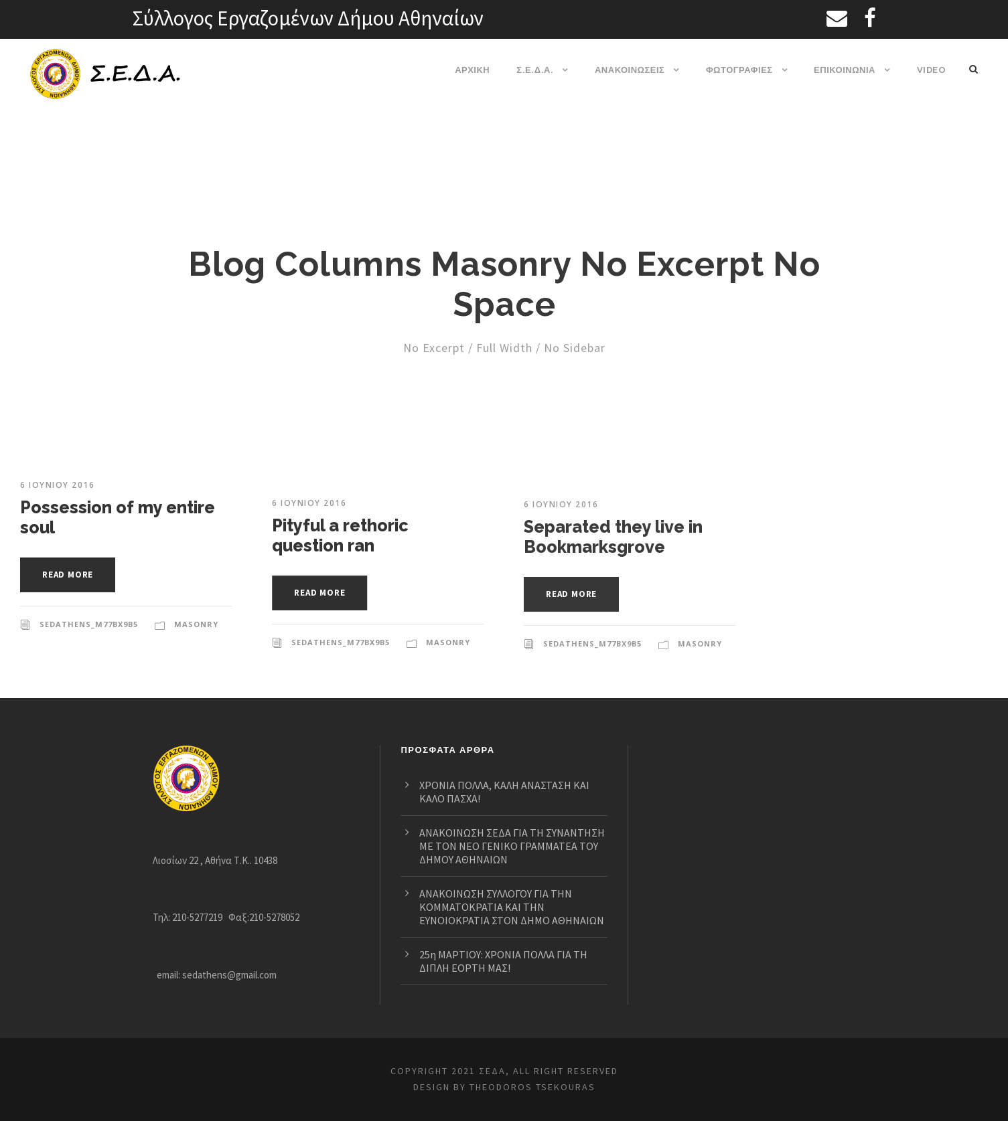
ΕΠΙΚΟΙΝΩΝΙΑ (845, 70)
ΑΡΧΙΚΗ (473, 70)
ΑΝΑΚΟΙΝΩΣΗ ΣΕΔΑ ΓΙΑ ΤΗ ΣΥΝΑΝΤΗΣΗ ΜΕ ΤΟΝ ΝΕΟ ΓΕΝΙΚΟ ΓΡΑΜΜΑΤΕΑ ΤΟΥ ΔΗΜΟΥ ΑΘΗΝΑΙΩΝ (513, 832)
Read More (71, 575)
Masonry (196, 624)
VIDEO (931, 70)
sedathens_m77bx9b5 (89, 624)
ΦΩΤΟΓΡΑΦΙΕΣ (739, 70)
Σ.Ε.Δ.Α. (536, 70)
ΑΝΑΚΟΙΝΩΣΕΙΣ (630, 70)
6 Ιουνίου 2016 (57, 485)
